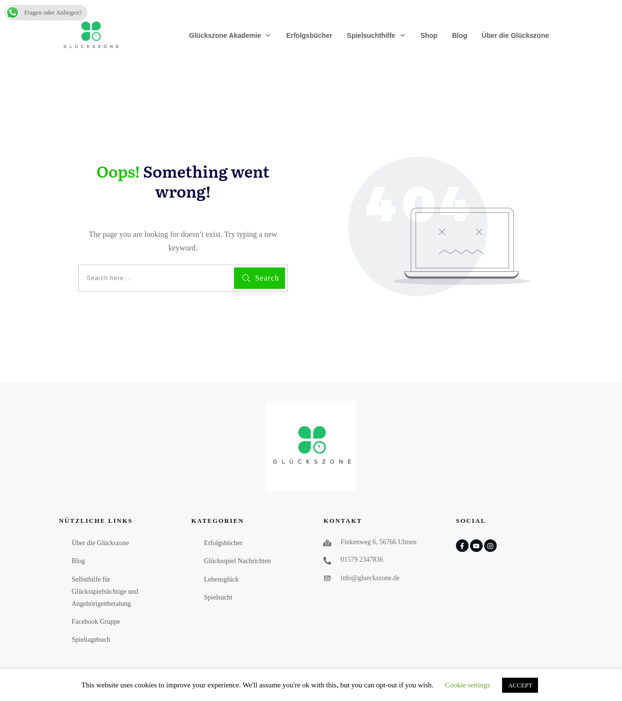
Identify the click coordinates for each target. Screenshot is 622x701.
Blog (78, 561)
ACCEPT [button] (520, 685)
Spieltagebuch (91, 639)
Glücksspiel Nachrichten (237, 561)
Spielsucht (218, 597)
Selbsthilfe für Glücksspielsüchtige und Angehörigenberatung (105, 591)
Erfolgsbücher (223, 543)
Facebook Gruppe (96, 621)
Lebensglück (221, 579)
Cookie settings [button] (467, 685)
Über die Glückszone (100, 543)
